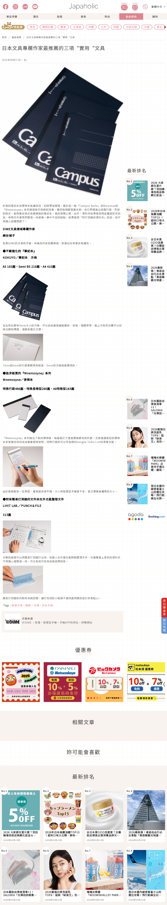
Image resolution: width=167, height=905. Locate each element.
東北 (159, 27)
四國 (116, 27)
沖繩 (91, 27)
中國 (147, 27)
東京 (32, 27)
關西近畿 (47, 27)
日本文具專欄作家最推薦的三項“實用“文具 (50, 37)
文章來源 (27, 618)
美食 (83, 16)
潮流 (36, 16)
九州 (103, 27)
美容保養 (11, 16)
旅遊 (59, 16)
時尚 (107, 16)
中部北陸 (131, 27)
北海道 (77, 27)
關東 (63, 27)
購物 (155, 16)
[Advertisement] (146, 342)
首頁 (4, 37)
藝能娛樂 (131, 16)
